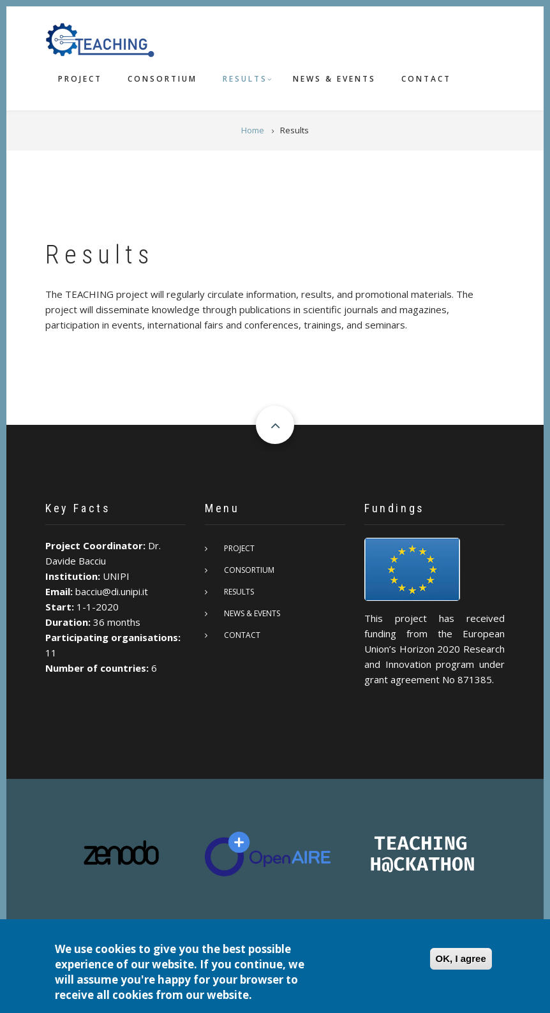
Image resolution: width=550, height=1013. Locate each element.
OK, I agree (461, 959)
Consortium (162, 78)
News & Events (334, 78)
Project (80, 78)
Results (245, 78)
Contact (426, 78)
